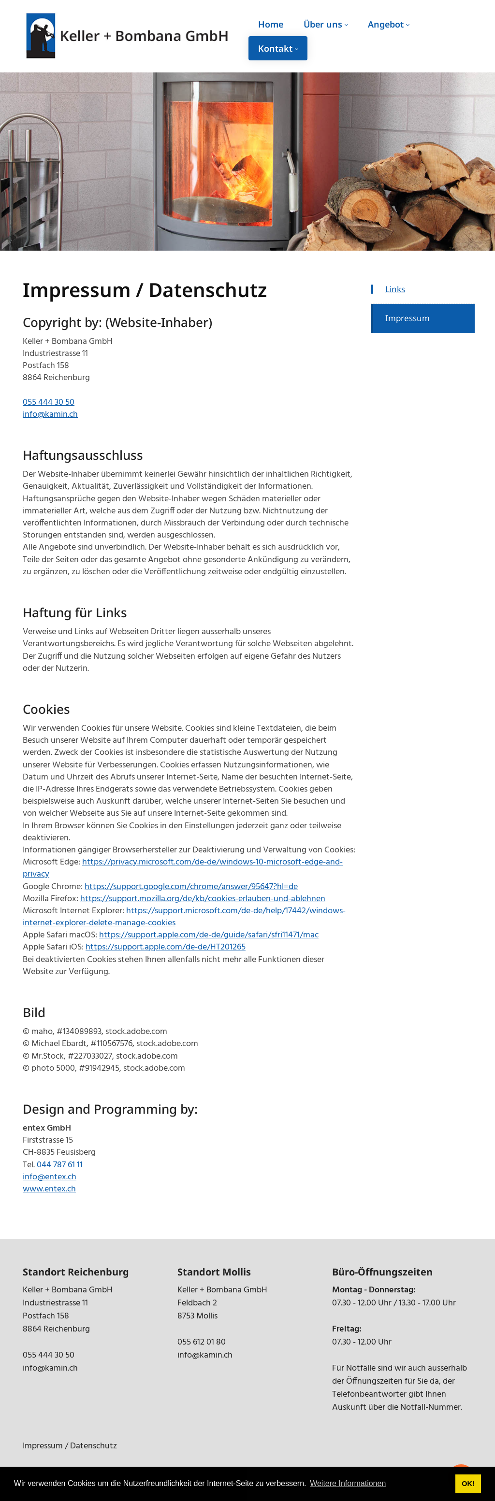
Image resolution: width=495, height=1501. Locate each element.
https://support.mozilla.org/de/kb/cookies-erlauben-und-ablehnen (202, 899)
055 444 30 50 (48, 403)
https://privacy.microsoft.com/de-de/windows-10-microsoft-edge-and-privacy (183, 868)
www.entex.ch (49, 1189)
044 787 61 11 (60, 1165)
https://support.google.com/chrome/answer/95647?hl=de (191, 887)
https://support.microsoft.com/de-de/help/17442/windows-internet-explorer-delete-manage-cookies (184, 917)
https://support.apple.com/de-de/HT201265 (166, 947)
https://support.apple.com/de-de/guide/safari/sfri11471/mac (209, 935)
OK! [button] (468, 1483)
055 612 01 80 (201, 1342)
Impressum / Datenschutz (70, 1446)
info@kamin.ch (50, 415)
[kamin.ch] (128, 36)
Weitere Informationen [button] (348, 1483)
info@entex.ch (49, 1177)
